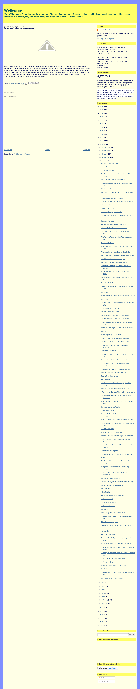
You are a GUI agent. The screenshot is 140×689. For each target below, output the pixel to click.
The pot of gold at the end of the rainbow (115, 341)
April (103, 593)
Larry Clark (105, 30)
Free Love (104, 299)
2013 (102, 611)
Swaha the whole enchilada (110, 569)
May (103, 589)
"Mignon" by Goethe (108, 208)
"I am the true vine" (107, 429)
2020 (102, 127)
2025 (102, 110)
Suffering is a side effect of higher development (117, 436)
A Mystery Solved (107, 562)
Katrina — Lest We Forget (110, 163)
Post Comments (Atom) (22, 154)
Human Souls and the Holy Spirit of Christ (115, 388)
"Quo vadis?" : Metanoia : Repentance (114, 228)
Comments (103, 681)
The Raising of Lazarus (109, 502)
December (105, 147)
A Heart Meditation (107, 457)
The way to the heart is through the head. (115, 338)
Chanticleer (105, 331)
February (105, 600)
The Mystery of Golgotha (109, 451)
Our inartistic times (107, 243)
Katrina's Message (107, 221)
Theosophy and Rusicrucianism (112, 198)
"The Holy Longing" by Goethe (111, 212)
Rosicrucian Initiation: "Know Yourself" (114, 360)
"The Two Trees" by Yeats (110, 308)
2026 (102, 106)
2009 (102, 625)
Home (47, 150)
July (103, 583)
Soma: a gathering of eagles (111, 407)
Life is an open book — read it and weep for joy (117, 419)
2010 (102, 622)
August (104, 161)
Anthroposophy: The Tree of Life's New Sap (116, 315)
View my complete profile (105, 39)
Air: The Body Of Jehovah (110, 312)
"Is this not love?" (107, 499)
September (106, 157)
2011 (102, 618)
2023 (102, 117)
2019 (102, 131)
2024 (102, 113)
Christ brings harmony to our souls (113, 513)
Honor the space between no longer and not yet (117, 255)
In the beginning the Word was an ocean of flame (118, 295)
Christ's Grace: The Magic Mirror (112, 485)
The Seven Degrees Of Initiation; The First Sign (117, 482)
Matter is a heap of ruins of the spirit (113, 565)
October (105, 154)
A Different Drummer (108, 506)
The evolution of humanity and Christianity (115, 252)
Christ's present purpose (109, 522)
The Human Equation (108, 410)
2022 (102, 120)
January (105, 603)
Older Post (86, 150)
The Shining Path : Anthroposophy (113, 259)
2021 (102, 124)
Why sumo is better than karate (112, 578)
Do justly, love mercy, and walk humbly (114, 262)
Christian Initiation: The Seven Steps (113, 372)
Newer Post (8, 150)
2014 (102, 608)
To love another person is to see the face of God (117, 201)
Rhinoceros (105, 509)
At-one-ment (105, 379)
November (105, 150)
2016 (102, 141)
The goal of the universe (109, 205)
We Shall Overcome (108, 534)
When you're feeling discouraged (112, 495)
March (104, 596)
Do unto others (106, 488)
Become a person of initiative (111, 478)
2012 (102, 615)
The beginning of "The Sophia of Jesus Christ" (117, 454)
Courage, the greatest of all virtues (113, 180)
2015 (102, 144)
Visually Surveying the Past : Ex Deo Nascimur (117, 328)
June (103, 586)
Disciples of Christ (107, 189)
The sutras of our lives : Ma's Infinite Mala (115, 369)
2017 (102, 137)
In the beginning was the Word (111, 335)
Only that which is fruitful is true (112, 432)
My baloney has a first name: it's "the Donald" (116, 543)
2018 (102, 134)
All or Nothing (105, 492)
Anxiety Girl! (105, 531)
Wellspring (13, 10)
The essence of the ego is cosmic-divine (115, 318)
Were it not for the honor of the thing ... (114, 224)
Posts (101, 678)
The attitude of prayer (108, 351)
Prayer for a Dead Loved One (111, 376)
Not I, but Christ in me (108, 283)
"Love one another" (107, 170)
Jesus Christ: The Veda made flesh (113, 558)
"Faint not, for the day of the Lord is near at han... (118, 392)
